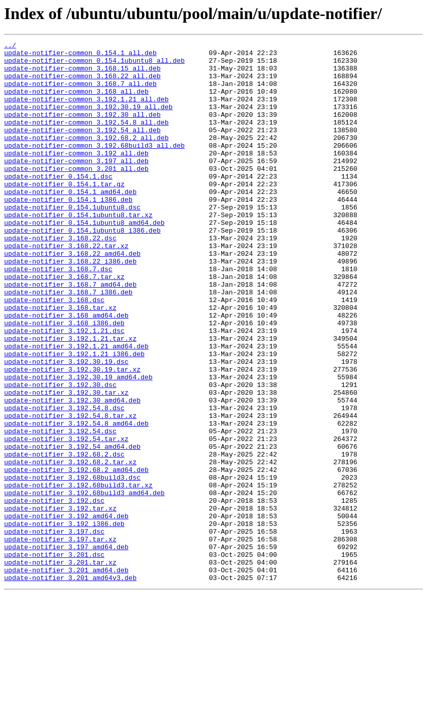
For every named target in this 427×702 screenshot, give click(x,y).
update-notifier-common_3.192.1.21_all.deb (86, 111)
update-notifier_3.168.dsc (54, 352)
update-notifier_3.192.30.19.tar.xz (72, 435)
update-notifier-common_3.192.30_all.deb (82, 129)
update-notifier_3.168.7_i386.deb (68, 342)
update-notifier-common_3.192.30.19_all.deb (88, 120)
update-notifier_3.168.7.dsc (58, 315)
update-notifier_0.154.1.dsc (58, 203)
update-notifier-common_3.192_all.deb (76, 176)
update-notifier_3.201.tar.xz (60, 667)
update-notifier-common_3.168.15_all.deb (82, 74)
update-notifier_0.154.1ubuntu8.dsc (72, 240)
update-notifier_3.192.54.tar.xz (66, 518)
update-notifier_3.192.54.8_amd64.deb (76, 500)
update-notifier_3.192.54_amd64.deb (72, 528)
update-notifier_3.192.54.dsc (60, 509)
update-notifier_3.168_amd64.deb (66, 370)
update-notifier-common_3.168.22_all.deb (82, 83)
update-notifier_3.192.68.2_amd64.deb (76, 555)
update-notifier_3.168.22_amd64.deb (72, 296)
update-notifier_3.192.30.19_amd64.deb (78, 444)
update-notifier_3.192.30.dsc (60, 454)
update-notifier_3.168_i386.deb (64, 379)
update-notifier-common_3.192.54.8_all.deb (86, 139)
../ (10, 46)
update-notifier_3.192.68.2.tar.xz (70, 546)
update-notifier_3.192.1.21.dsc (64, 389)
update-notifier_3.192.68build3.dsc (72, 565)
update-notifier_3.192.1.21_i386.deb (74, 417)
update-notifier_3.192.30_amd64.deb (72, 472)
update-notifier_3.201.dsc (54, 657)
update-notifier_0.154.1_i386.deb (68, 231)
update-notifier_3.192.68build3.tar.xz (78, 574)
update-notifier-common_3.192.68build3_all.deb (94, 166)
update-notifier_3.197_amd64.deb (66, 648)
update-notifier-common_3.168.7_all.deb (80, 92)
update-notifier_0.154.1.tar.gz (64, 213)
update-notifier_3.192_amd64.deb (66, 611)
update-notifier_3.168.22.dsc (60, 278)
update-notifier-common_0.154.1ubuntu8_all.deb (94, 64)
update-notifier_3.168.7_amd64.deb (70, 333)
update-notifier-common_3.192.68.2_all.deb (86, 157)
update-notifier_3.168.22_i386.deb (70, 305)
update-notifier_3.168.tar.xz (60, 361)
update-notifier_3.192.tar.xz (60, 602)
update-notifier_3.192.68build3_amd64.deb (84, 583)
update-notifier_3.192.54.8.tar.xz (70, 491)
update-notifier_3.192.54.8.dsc (64, 481)
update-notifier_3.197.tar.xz (60, 639)
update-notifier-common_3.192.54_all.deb (82, 148)
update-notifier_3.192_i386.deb (64, 620)
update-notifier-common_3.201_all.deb (76, 194)
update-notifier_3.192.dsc (54, 593)
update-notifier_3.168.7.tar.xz (64, 324)
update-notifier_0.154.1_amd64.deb (70, 222)
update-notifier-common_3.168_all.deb (76, 102)
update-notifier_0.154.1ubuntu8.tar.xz (78, 250)
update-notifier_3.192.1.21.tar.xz (70, 398)
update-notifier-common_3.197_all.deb (76, 185)
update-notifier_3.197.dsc (54, 630)
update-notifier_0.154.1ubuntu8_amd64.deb (84, 259)
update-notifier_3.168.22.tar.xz (66, 287)
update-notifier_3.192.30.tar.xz (66, 463)
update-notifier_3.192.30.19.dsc (66, 426)
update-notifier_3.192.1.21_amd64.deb (76, 407)
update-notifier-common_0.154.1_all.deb (80, 55)
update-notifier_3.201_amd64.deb (66, 676)
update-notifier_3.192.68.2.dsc (64, 537)
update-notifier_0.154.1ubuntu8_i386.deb (82, 268)
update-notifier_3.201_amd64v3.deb (70, 685)
